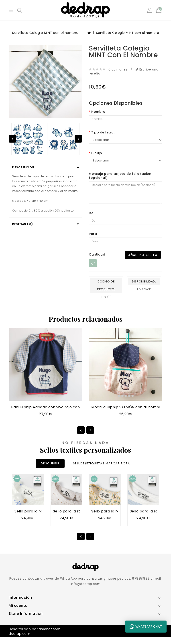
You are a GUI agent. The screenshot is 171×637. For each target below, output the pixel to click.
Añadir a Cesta (142, 255)
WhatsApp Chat (146, 626)
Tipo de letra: (102, 132)
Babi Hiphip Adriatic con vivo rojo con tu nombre (55, 407)
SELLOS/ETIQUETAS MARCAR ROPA (101, 463)
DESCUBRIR (50, 463)
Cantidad (97, 254)
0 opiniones (118, 69)
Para (93, 234)
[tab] (45, 167)
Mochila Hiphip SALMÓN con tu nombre (127, 407)
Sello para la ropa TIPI (34, 511)
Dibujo (96, 153)
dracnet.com (50, 629)
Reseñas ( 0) (22, 224)
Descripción (23, 167)
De (91, 213)
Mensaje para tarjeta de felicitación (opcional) (120, 176)
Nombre (98, 112)
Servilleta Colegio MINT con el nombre (127, 32)
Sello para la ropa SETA (112, 511)
